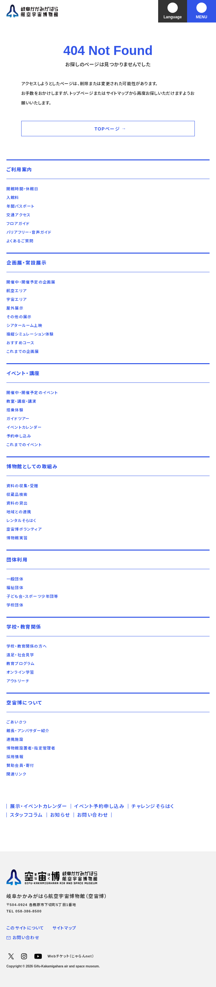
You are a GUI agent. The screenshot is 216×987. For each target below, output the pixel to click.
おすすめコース (20, 343)
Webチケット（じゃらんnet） (71, 956)
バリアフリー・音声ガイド (28, 232)
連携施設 (14, 739)
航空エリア (16, 291)
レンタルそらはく (21, 520)
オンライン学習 (20, 672)
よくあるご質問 (19, 241)
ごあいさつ (16, 722)
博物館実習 (17, 538)
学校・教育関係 (23, 627)
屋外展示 (14, 308)
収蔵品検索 (17, 494)
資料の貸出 (17, 503)
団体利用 (17, 559)
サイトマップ (64, 928)
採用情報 (14, 757)
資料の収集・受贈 (22, 486)
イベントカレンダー (24, 427)
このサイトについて (25, 928)
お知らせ (60, 815)
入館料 (12, 197)
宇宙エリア (16, 299)
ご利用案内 (19, 169)
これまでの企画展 (22, 351)
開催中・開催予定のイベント (32, 392)
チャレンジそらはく (152, 806)
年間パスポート (20, 206)
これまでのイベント (24, 445)
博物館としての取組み (32, 466)
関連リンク (16, 774)
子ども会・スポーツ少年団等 (32, 596)
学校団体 (14, 605)
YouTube (37, 956)
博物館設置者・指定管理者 (30, 748)
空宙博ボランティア (24, 529)
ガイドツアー (18, 419)
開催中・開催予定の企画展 (30, 282)
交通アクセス (18, 215)
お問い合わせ (92, 815)
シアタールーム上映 (24, 325)
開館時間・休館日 (22, 189)
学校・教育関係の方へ (26, 646)
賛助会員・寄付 (20, 765)
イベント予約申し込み (99, 806)
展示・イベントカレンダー (38, 806)
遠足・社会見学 (20, 655)
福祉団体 (14, 588)
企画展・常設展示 (26, 262)
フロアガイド (18, 223)
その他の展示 (19, 317)
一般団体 (14, 579)
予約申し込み (18, 436)
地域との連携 (18, 512)
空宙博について (24, 702)
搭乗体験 (14, 410)
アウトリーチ (17, 681)
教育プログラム (20, 663)
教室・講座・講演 (21, 401)
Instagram (23, 956)
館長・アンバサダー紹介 (28, 731)
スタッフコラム (26, 815)
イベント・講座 (23, 373)
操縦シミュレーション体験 (30, 334)
